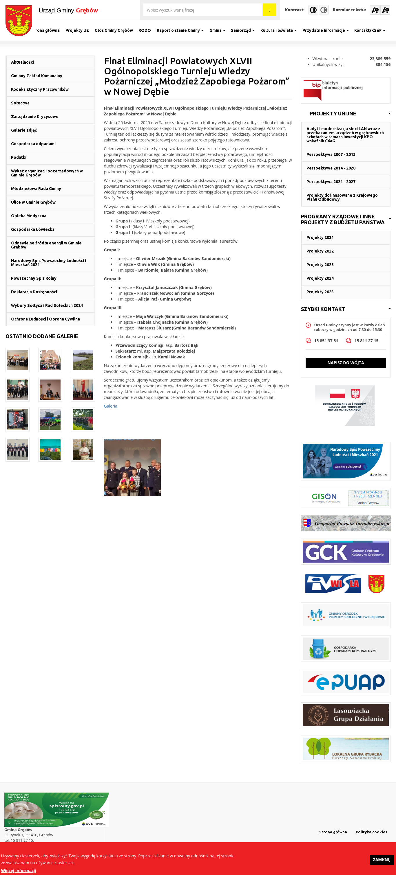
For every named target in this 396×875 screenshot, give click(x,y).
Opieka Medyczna (28, 215)
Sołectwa (20, 103)
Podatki (18, 157)
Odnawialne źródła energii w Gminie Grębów (46, 245)
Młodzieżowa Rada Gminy (36, 188)
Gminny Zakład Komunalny (36, 75)
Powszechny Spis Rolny (33, 278)
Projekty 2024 (320, 278)
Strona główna (48, 30)
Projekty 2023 (320, 264)
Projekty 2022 (320, 251)
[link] (346, 114)
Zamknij (382, 861)
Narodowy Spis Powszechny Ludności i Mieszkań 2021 (48, 262)
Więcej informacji (18, 871)
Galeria (110, 406)
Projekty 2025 (320, 292)
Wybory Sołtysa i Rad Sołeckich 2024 (47, 305)
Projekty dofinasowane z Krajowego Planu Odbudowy (342, 197)
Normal (324, 9)
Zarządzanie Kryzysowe (35, 116)
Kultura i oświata (281, 30)
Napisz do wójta (345, 362)
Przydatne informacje (328, 30)
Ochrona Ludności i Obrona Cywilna (45, 319)
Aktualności (22, 62)
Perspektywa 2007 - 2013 (330, 154)
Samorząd (246, 30)
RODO (148, 30)
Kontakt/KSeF (372, 30)
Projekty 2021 (320, 237)
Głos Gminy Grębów (117, 30)
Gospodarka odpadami (33, 143)
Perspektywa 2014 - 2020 (330, 168)
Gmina (220, 30)
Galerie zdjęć (24, 130)
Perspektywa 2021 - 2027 (330, 181)
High (313, 9)
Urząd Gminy (68, 10)
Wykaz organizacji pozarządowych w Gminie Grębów (47, 173)
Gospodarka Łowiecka (32, 229)
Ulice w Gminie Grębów (33, 202)
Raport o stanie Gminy (183, 30)
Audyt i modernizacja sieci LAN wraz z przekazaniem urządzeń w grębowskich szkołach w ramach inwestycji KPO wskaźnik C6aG (345, 134)
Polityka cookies (371, 832)
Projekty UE (80, 30)
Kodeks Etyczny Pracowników (40, 89)
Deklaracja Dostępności (34, 292)
